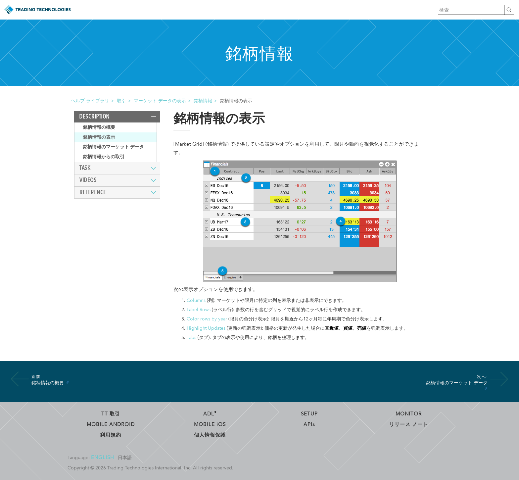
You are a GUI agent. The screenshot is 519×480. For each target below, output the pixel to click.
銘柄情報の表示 (99, 137)
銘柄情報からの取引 (103, 157)
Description (94, 117)
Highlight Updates (206, 328)
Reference (92, 192)
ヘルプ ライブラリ (90, 101)
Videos (87, 180)
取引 (121, 101)
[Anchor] (67, 382)
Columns (196, 300)
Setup (309, 413)
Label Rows (199, 310)
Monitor (409, 413)
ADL (210, 413)
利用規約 (110, 435)
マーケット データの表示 (160, 101)
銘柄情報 (203, 101)
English (102, 457)
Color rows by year (207, 319)
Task (84, 168)
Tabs (191, 337)
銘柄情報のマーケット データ (113, 147)
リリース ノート (408, 424)
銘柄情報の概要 (99, 127)
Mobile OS (210, 424)
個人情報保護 (210, 435)
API (309, 424)
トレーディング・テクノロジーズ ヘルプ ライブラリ (37, 10)
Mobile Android (111, 424)
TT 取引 (110, 413)
